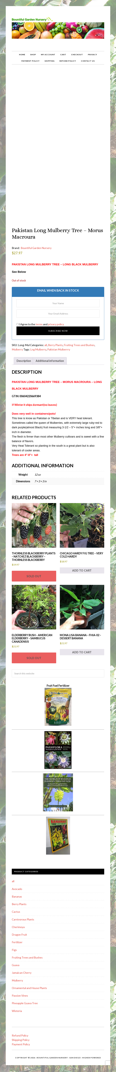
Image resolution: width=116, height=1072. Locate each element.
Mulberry (17, 345)
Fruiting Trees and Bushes (79, 341)
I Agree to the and (40, 320)
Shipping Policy (20, 1036)
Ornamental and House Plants (29, 984)
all (45, 341)
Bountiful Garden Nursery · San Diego (59, 1054)
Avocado (17, 885)
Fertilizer (17, 938)
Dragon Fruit (19, 930)
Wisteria (17, 1007)
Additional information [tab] (50, 357)
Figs (14, 946)
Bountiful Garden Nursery (58, 28)
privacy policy (56, 320)
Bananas (17, 892)
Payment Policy (21, 1040)
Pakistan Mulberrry (58, 345)
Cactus (16, 908)
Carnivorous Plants (23, 915)
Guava (15, 961)
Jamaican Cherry (21, 969)
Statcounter (58, 1069)
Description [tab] (24, 357)
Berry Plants (55, 341)
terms (39, 320)
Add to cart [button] (82, 566)
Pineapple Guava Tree (25, 999)
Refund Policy (20, 1031)
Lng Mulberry (38, 345)
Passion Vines (20, 991)
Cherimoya (18, 923)
